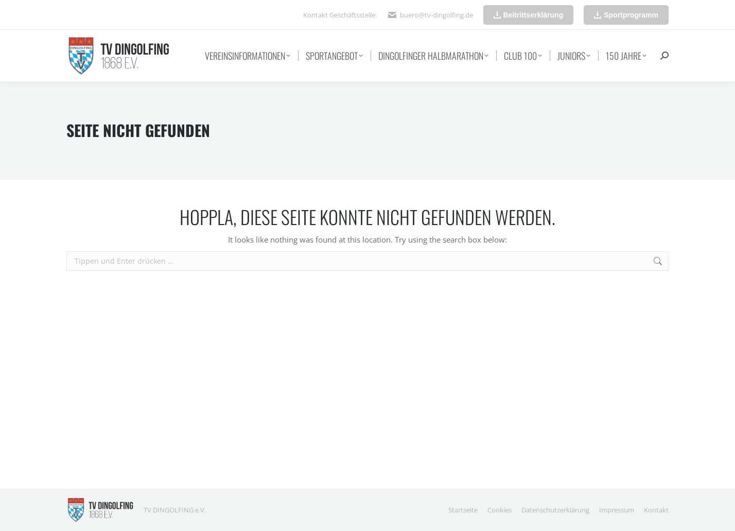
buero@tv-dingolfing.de (436, 15)
